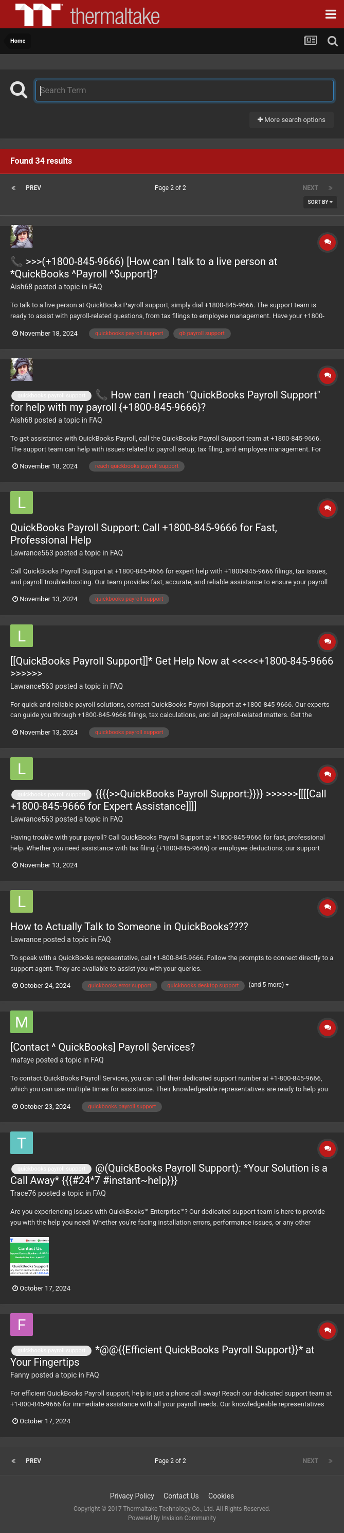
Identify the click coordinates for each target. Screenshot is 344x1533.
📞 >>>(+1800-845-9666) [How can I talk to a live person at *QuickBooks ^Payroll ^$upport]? (143, 267)
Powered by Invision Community (172, 1518)
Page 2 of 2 (172, 187)
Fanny (19, 1375)
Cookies (221, 1496)
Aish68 (21, 287)
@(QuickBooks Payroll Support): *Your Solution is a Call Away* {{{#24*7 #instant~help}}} (169, 1174)
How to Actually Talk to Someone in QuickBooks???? (129, 926)
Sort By (320, 202)
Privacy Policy (132, 1496)
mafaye (22, 1060)
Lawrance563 (31, 553)
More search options (291, 120)
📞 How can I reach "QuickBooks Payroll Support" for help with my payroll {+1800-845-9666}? (165, 401)
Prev (33, 187)
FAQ (95, 287)
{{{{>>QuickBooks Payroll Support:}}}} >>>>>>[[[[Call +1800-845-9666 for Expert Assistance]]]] (168, 800)
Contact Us (181, 1496)
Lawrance (25, 939)
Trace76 (23, 1193)
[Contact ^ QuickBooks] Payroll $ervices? (102, 1047)
